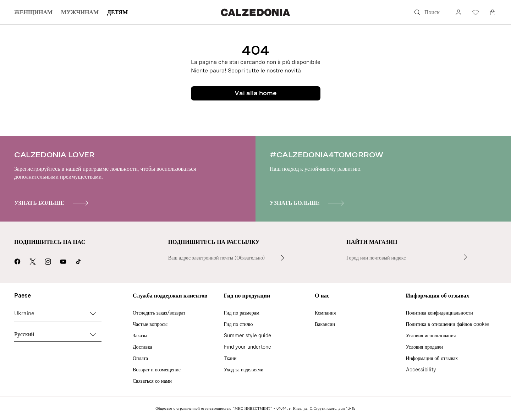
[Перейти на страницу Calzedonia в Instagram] (48, 260)
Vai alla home (256, 93)
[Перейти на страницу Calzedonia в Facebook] (17, 260)
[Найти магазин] (465, 257)
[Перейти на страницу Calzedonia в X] (32, 260)
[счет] (458, 12)
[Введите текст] (282, 257)
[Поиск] (429, 12)
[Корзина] (492, 12)
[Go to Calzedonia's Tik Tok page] (78, 260)
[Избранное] (475, 12)
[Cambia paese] (93, 313)
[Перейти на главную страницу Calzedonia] (255, 12)
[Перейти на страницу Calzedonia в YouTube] (63, 260)
